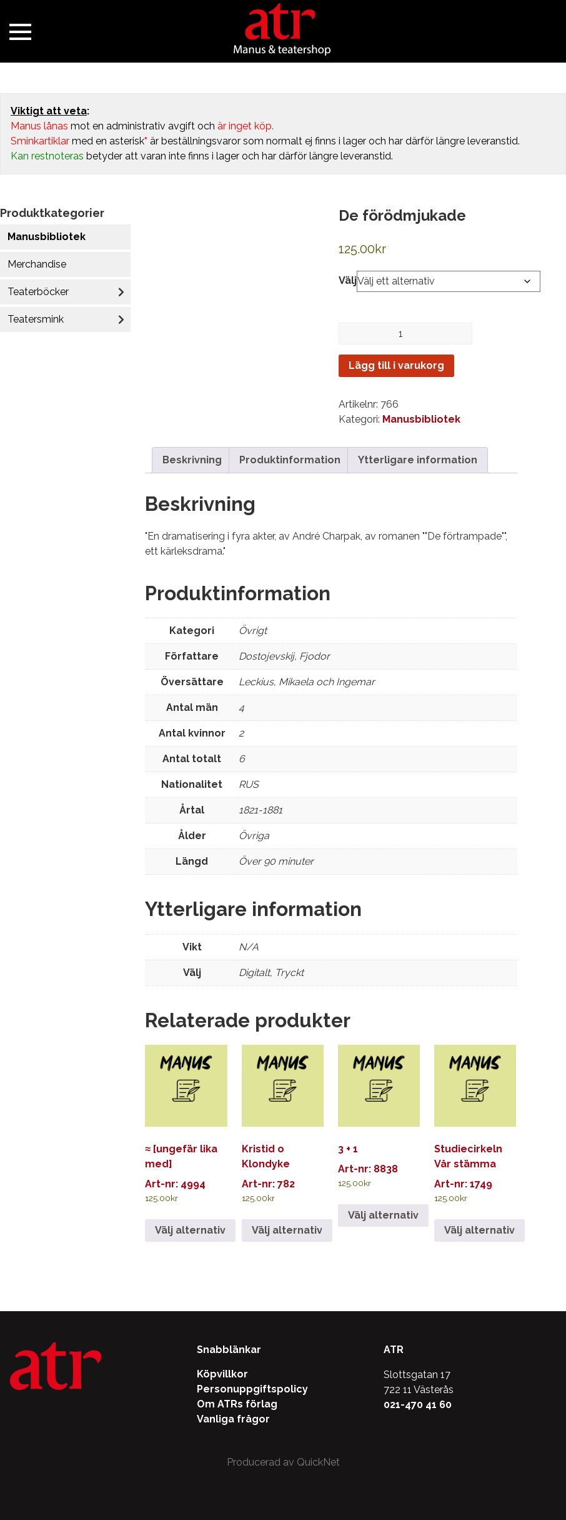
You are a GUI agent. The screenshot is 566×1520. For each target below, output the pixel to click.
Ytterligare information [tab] (417, 460)
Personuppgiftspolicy (252, 1389)
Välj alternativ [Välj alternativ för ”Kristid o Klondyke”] (287, 1230)
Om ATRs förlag (237, 1404)
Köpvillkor (222, 1374)
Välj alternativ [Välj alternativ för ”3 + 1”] (383, 1215)
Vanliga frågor (233, 1419)
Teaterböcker (38, 292)
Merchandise (36, 264)
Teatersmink (35, 319)
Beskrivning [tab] (192, 460)
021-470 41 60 (418, 1405)
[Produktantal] (405, 334)
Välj (348, 280)
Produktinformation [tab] (289, 460)
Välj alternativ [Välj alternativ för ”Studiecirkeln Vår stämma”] (479, 1230)
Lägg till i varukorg (396, 365)
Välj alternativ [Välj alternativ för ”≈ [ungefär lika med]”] (190, 1230)
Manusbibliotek (46, 237)
